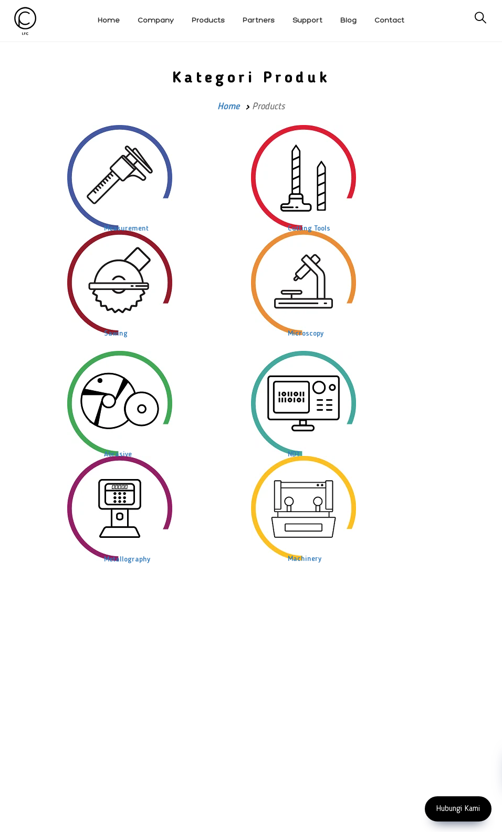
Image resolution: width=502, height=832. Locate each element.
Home (228, 106)
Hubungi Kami (458, 809)
